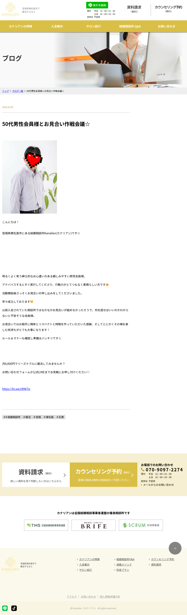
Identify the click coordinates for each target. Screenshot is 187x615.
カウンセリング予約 (162, 559)
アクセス (72, 596)
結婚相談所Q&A (125, 559)
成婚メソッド (124, 564)
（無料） (134, 8)
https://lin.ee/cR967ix (16, 389)
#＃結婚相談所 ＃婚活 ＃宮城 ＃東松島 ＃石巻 (34, 417)
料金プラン (123, 570)
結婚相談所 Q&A (130, 26)
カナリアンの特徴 (20, 26)
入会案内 (57, 26)
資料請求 (156, 564)
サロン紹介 (93, 26)
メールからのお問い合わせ (158, 485)
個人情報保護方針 (110, 596)
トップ (5, 90)
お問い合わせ (166, 26)
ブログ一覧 (17, 90)
